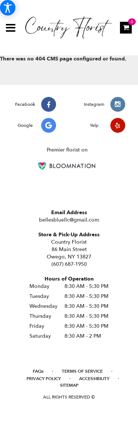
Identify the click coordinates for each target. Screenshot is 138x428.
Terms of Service (82, 371)
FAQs (38, 371)
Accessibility (94, 379)
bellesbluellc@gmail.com (69, 219)
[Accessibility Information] (7, 7)
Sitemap (69, 385)
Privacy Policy (43, 379)
